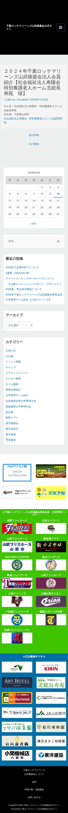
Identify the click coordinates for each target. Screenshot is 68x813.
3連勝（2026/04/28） (18, 272)
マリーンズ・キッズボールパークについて (30, 278)
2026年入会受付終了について (22, 267)
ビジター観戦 (13, 378)
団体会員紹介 (13, 389)
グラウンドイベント (17, 372)
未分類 (9, 412)
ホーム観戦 (12, 384)
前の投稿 (34, 135)
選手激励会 (12, 423)
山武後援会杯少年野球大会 (21, 400)
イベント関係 (13, 361)
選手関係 (11, 434)
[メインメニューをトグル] (61, 27)
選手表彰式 (12, 428)
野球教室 (11, 439)
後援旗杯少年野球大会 (18, 406)
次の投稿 (34, 143)
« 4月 (33, 223)
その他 (9, 356)
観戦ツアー (12, 417)
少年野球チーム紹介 (17, 395)
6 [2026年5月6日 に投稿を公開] (26, 193)
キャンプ (11, 367)
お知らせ (10, 99)
